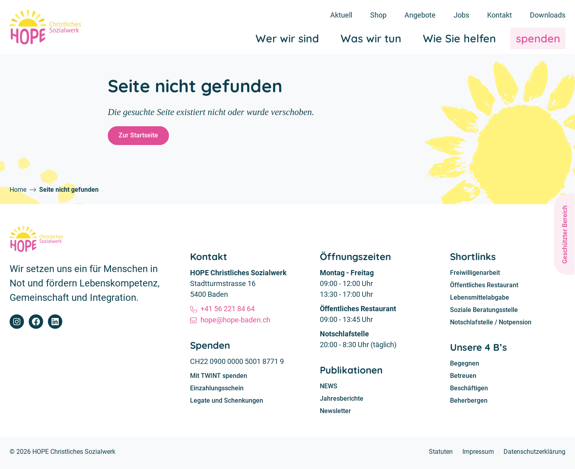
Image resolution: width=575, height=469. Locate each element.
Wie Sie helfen (459, 39)
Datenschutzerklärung (534, 454)
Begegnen (464, 367)
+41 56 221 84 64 (228, 310)
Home (18, 191)
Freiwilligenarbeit (475, 275)
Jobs (461, 15)
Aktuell (341, 15)
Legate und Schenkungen (226, 403)
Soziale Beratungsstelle (484, 312)
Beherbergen (469, 404)
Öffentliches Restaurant (484, 287)
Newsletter (335, 413)
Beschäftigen (469, 392)
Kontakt (499, 15)
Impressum (478, 454)
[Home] (47, 28)
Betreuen (463, 379)
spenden (538, 39)
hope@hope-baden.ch (236, 321)
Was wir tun (371, 39)
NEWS (328, 388)
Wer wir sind (287, 39)
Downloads (547, 15)
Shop (378, 15)
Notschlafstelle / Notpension (490, 325)
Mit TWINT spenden (218, 378)
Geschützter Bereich (565, 234)
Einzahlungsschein (217, 390)
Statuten (441, 454)
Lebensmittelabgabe (479, 300)
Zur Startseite (139, 137)
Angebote (420, 15)
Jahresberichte (341, 401)
